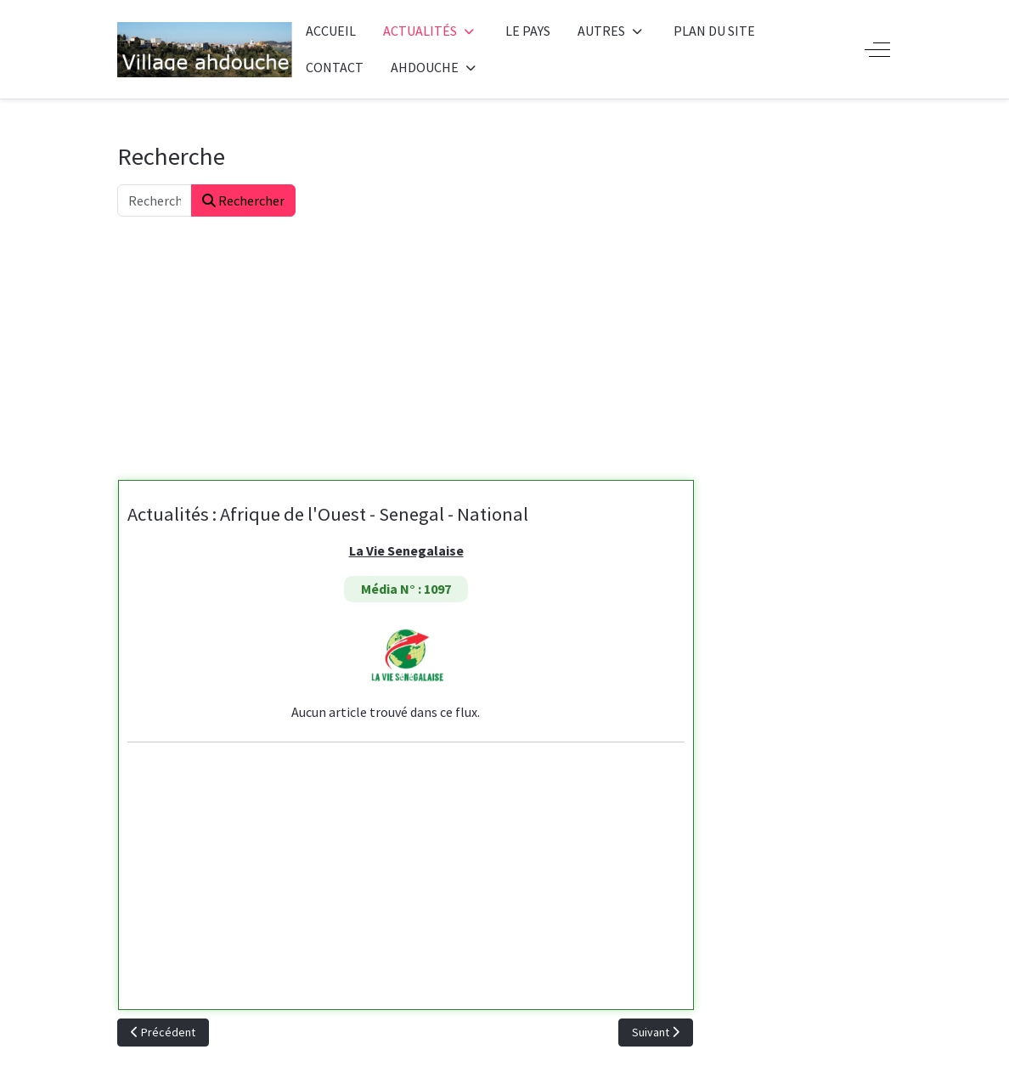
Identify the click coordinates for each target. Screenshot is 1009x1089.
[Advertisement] (504, 344)
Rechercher (243, 200)
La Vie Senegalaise (406, 550)
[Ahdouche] (204, 49)
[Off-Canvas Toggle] (877, 49)
